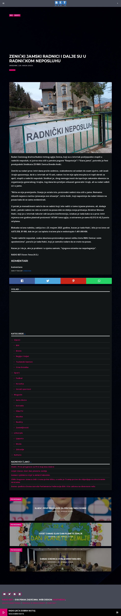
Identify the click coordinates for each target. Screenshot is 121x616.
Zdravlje (20, 449)
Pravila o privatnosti (34, 603)
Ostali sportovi (23, 389)
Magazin (18, 394)
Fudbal (19, 378)
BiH (11, 15)
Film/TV (19, 411)
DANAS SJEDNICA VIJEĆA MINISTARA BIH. (30, 475)
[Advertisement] (60, 35)
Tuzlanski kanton (24, 361)
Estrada (20, 405)
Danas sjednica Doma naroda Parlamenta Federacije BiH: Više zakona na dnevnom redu (53, 486)
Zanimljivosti (22, 427)
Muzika (19, 416)
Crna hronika (22, 367)
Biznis (19, 351)
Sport (17, 372)
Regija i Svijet (22, 356)
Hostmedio (59, 600)
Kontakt (51, 603)
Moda (18, 444)
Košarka (20, 383)
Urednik (27, 271)
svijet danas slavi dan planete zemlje (29, 471)
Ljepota (19, 438)
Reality (19, 422)
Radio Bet (7, 600)
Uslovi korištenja (11, 603)
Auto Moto (21, 400)
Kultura (17, 455)
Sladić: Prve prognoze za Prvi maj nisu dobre (32, 466)
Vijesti (17, 15)
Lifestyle (18, 433)
